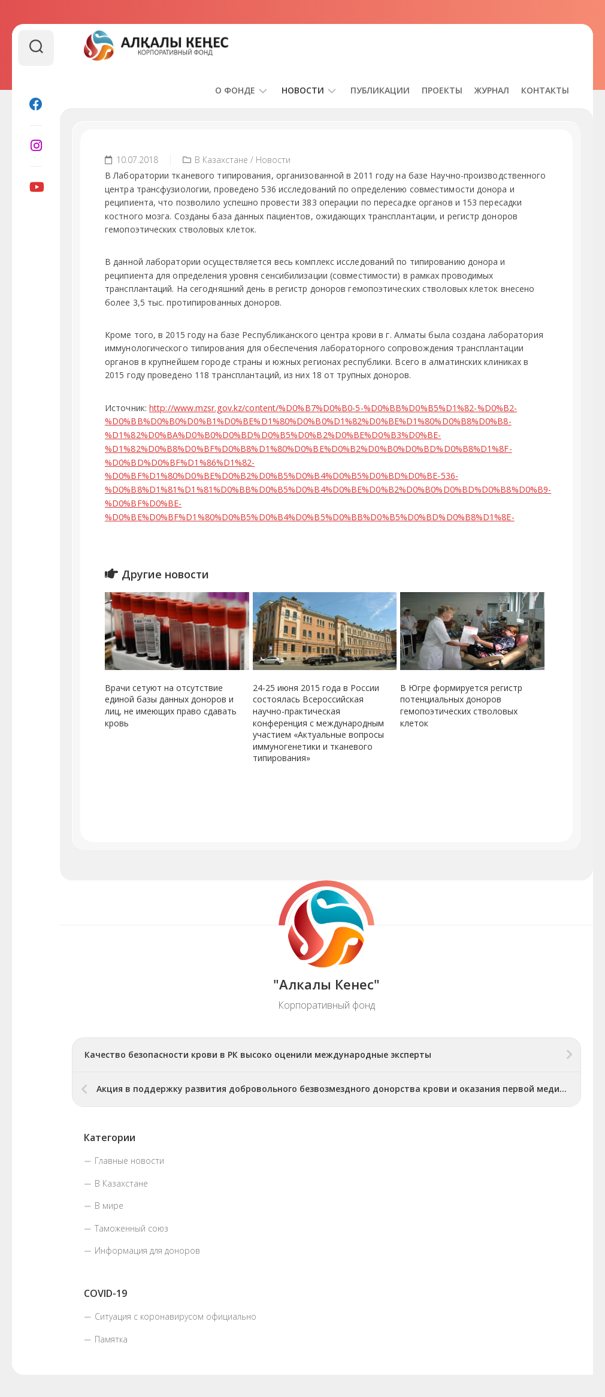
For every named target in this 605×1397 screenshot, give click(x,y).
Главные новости (129, 1158)
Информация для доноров (147, 1248)
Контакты (545, 90)
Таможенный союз (131, 1226)
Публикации (380, 90)
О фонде (235, 90)
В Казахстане (221, 159)
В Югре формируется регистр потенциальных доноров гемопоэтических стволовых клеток (461, 703)
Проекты (442, 90)
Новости (303, 90)
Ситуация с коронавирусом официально (175, 1314)
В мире (109, 1203)
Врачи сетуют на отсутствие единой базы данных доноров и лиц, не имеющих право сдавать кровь (171, 703)
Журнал (491, 90)
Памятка (111, 1337)
